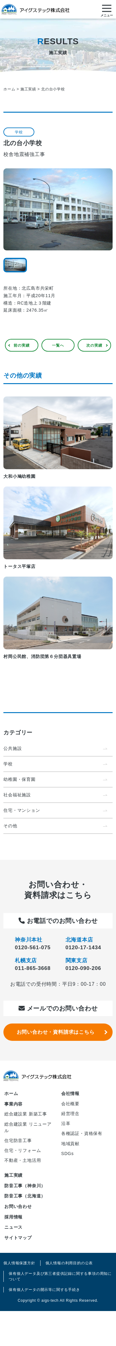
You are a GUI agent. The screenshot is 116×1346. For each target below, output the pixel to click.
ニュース (13, 1227)
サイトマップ (18, 1237)
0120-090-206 (83, 968)
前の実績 (21, 345)
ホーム (11, 1093)
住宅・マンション (21, 810)
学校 (8, 763)
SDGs (67, 1153)
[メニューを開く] (106, 9)
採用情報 (13, 1216)
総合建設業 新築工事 (25, 1113)
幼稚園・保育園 (19, 779)
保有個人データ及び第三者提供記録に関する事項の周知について (60, 1276)
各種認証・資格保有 (81, 1133)
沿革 (66, 1123)
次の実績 (94, 345)
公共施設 (12, 748)
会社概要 (70, 1103)
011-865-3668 (32, 968)
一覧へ (58, 345)
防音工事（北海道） (24, 1195)
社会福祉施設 (17, 794)
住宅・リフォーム (22, 1150)
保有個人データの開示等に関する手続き (44, 1290)
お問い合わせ (18, 1206)
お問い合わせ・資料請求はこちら (56, 1032)
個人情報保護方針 (19, 1263)
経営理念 (70, 1113)
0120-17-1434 (83, 947)
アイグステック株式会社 (36, 9)
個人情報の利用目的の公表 (69, 1263)
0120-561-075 (32, 947)
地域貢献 (70, 1143)
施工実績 (13, 1175)
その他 (10, 825)
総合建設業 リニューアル (28, 1127)
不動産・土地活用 (22, 1160)
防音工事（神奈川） (24, 1185)
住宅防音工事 (18, 1140)
